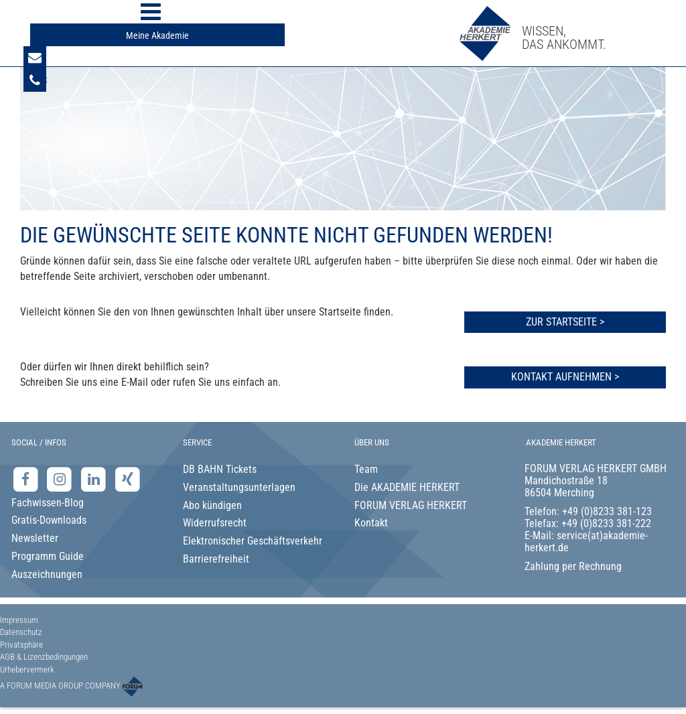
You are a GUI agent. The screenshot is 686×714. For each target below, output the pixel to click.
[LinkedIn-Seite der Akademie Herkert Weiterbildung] (95, 478)
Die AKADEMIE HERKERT (407, 487)
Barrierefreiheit (216, 559)
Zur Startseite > (565, 321)
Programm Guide (47, 556)
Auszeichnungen (46, 574)
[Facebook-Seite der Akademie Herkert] (27, 478)
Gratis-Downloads (48, 520)
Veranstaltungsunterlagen (239, 487)
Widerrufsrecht (215, 522)
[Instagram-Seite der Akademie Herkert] (61, 478)
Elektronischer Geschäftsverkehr (252, 540)
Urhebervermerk (27, 669)
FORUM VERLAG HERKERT (410, 505)
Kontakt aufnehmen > (565, 376)
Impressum (19, 620)
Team (366, 469)
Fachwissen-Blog (47, 502)
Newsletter (34, 538)
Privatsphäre (21, 645)
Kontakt (371, 522)
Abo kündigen (212, 505)
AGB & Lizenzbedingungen (44, 657)
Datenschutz (21, 632)
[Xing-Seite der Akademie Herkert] (127, 478)
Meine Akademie (157, 35)
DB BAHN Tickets (220, 469)
